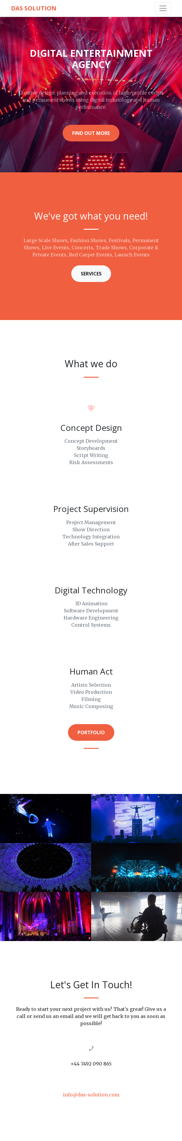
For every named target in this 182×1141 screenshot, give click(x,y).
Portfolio (91, 732)
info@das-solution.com (91, 1095)
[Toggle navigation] (163, 8)
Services (91, 273)
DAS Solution (33, 8)
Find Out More (91, 133)
